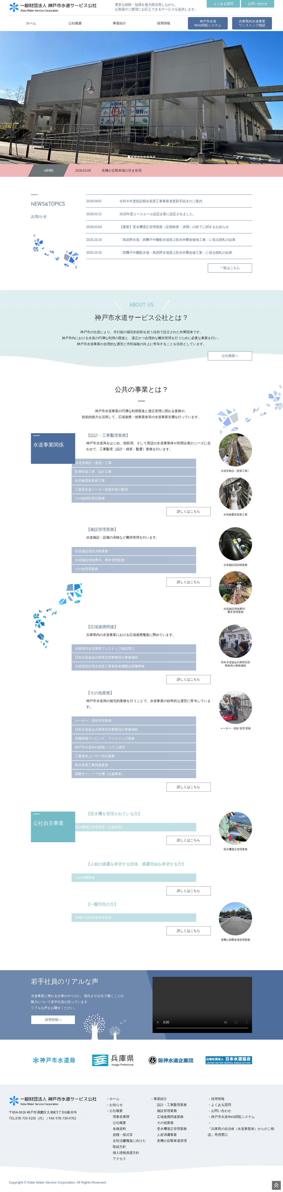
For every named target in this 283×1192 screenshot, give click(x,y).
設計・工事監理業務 (172, 1105)
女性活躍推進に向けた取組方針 (129, 1144)
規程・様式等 (123, 1135)
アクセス (119, 1159)
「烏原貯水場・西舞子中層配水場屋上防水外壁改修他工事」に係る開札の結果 (177, 240)
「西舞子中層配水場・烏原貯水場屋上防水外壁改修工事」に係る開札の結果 (175, 252)
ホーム (114, 1099)
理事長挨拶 (121, 1117)
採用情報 (217, 1099)
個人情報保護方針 (126, 1153)
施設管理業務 (167, 1111)
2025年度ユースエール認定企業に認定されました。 (157, 214)
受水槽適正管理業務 (172, 1129)
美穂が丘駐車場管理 (172, 1141)
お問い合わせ (221, 1111)
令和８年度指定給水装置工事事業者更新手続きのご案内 (160, 201)
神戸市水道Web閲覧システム (233, 1117)
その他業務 (165, 1123)
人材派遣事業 (167, 1135)
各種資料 (119, 1129)
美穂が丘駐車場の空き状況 (122, 170)
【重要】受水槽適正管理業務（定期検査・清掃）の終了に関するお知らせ (174, 227)
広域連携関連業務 (170, 1117)
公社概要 (119, 1123)
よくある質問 (221, 1105)
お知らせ (116, 1105)
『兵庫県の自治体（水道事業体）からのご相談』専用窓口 (241, 1132)
